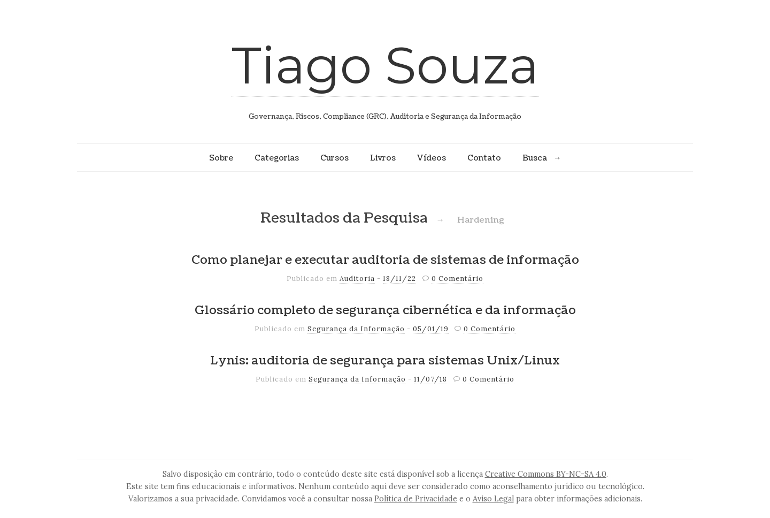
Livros (383, 158)
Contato (484, 158)
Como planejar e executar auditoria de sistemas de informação (385, 260)
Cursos (334, 158)
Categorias (277, 158)
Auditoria (357, 278)
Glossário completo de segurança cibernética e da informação (385, 310)
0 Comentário (457, 278)
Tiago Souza (385, 65)
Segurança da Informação (356, 328)
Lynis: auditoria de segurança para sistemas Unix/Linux (385, 360)
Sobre (221, 158)
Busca (534, 158)
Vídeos (431, 158)
